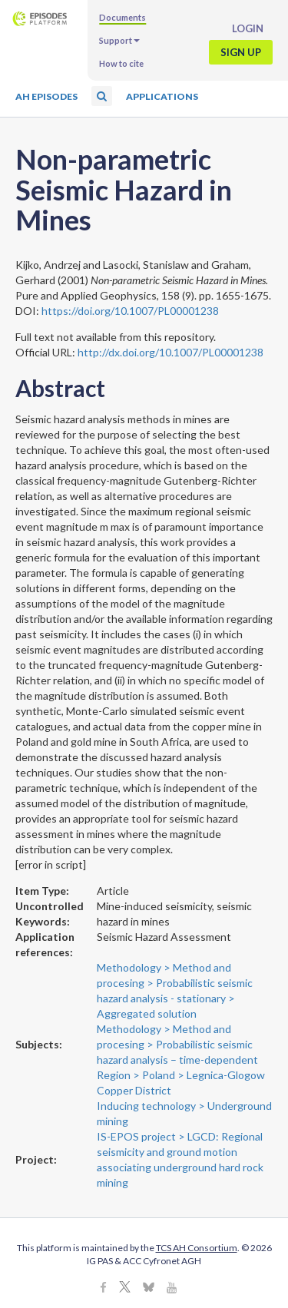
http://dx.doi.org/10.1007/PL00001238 (170, 352)
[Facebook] (103, 1288)
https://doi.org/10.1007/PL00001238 (130, 310)
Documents (122, 17)
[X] (125, 1288)
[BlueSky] (148, 1288)
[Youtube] (172, 1288)
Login (247, 28)
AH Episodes (46, 96)
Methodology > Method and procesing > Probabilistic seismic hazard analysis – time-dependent (177, 1044)
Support (119, 40)
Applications (162, 96)
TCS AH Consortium (196, 1247)
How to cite (121, 63)
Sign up (240, 52)
